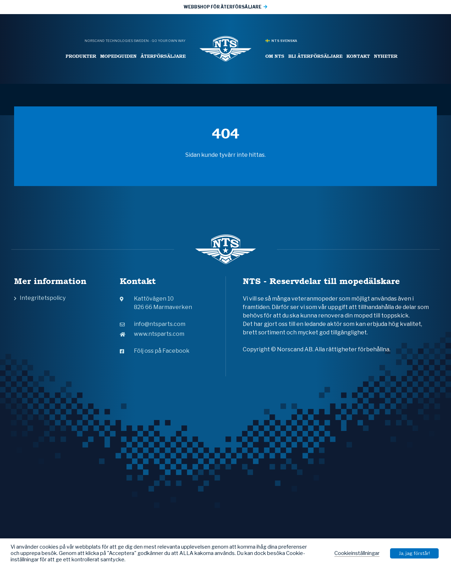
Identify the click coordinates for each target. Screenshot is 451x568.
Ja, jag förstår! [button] (414, 553)
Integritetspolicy (43, 298)
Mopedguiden (118, 56)
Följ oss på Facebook (155, 350)
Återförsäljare (163, 56)
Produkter (81, 56)
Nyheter (385, 56)
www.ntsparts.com (152, 334)
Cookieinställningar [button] (356, 553)
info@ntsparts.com (152, 324)
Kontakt (358, 56)
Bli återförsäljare (315, 56)
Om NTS (274, 56)
